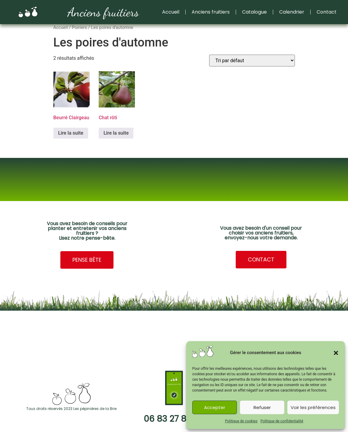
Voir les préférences (313, 407)
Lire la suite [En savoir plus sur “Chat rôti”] (116, 133)
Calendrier (291, 11)
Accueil (170, 11)
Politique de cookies (241, 421)
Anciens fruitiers (103, 12)
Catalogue (254, 11)
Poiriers (79, 27)
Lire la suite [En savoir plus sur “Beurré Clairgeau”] (70, 133)
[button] (336, 353)
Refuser (262, 407)
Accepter (214, 407)
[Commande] (252, 60)
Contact (327, 11)
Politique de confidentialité (281, 421)
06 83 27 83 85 (174, 419)
